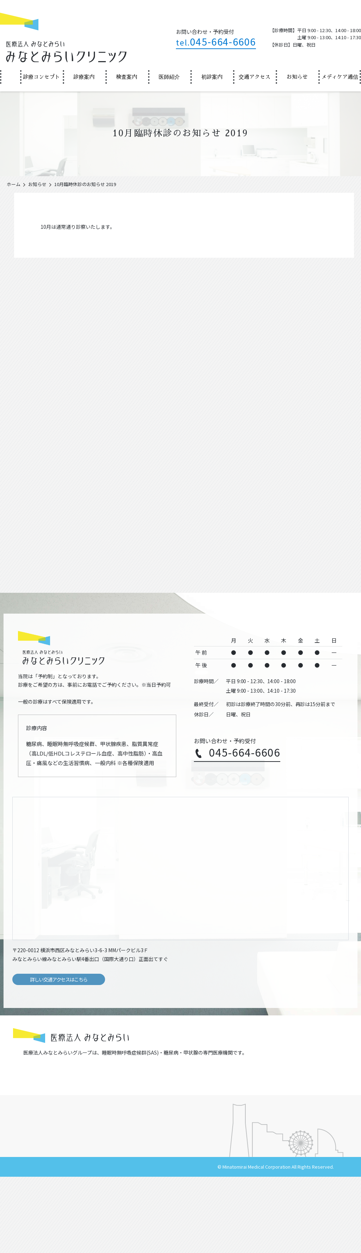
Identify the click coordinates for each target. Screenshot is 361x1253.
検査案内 (126, 76)
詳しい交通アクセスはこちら (58, 979)
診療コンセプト (41, 76)
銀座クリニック (117, 1102)
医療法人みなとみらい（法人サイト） (66, 1242)
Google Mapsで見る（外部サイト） (314, 949)
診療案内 (83, 76)
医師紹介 (169, 76)
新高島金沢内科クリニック (213, 1090)
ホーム (9, 76)
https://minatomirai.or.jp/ (39, 1066)
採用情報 (195, 1242)
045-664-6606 (216, 41)
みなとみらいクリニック (295, 1090)
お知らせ (297, 76)
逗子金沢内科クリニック (211, 1078)
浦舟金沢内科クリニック (127, 1078)
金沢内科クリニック (38, 1078)
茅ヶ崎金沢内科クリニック (129, 1090)
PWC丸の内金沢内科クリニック (219, 1102)
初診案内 (211, 76)
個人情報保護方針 (162, 1242)
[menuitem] (10, 77)
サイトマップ (124, 1242)
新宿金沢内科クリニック (43, 1102)
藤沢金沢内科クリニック (295, 1078)
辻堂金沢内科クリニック (43, 1090)
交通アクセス (254, 76)
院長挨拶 (32, 1154)
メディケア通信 (339, 76)
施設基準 (115, 1170)
